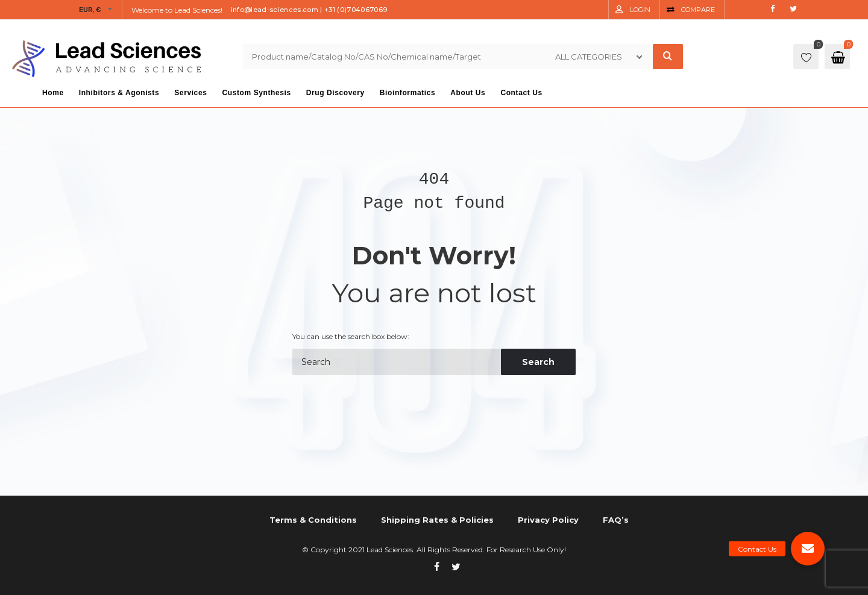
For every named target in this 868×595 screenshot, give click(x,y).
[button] (808, 548)
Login (640, 9)
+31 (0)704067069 (355, 9)
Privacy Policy (548, 520)
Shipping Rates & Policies (437, 520)
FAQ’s (616, 520)
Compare (698, 9)
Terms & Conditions (313, 520)
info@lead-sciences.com (274, 9)
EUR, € (90, 10)
